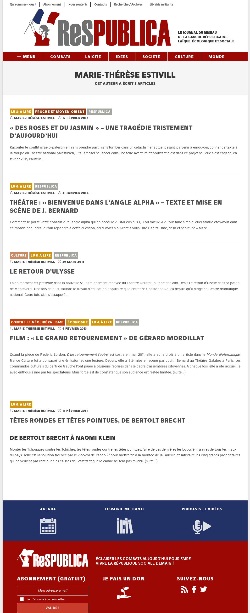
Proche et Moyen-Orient (60, 112)
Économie (77, 322)
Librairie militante (161, 4)
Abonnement (52, 4)
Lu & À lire (21, 112)
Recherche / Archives (128, 4)
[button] (108, 455)
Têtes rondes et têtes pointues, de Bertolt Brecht (97, 420)
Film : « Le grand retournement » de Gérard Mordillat (107, 338)
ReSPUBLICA (100, 112)
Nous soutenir (77, 4)
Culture (19, 255)
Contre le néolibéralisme (37, 322)
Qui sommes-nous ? (23, 4)
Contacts (100, 4)
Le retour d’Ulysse (42, 271)
